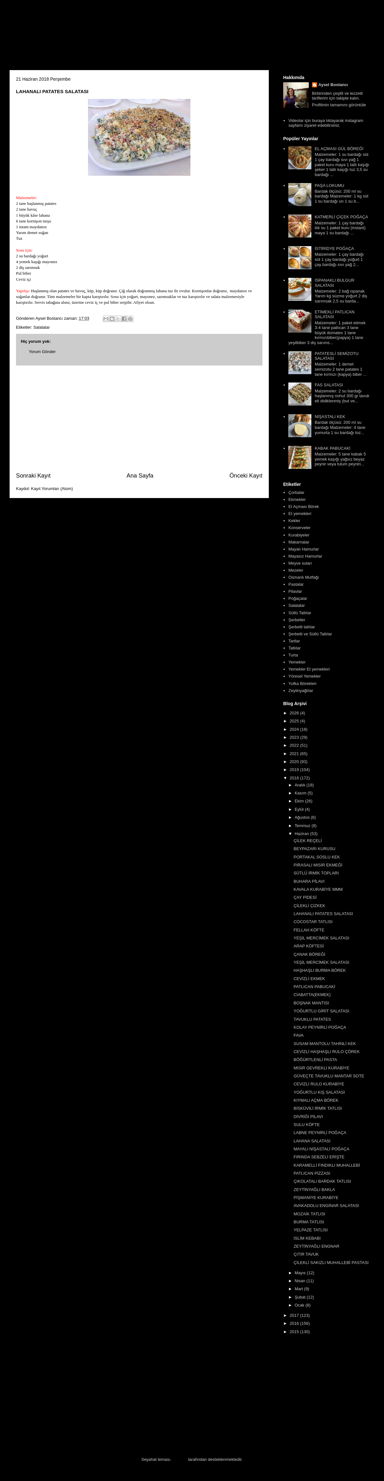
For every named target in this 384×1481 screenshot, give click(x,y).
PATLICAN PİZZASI (311, 1173)
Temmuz (303, 825)
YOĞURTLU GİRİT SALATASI (321, 1011)
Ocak (300, 1305)
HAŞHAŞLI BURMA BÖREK (319, 970)
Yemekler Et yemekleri (309, 669)
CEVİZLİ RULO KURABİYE (318, 1084)
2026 (295, 713)
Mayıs (301, 1272)
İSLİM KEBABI (307, 1238)
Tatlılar (294, 648)
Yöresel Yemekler (304, 676)
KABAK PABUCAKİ (332, 448)
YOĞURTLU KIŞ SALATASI (319, 1092)
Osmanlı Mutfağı (303, 577)
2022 (295, 745)
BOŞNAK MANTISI (311, 1003)
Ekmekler (297, 499)
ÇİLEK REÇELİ (307, 840)
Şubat (301, 1297)
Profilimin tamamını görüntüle (339, 104)
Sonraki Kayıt (33, 475)
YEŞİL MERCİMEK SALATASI (321, 938)
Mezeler (295, 570)
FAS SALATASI (329, 384)
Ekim (300, 801)
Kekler (294, 520)
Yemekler (297, 662)
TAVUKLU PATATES (312, 1019)
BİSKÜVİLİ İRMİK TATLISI (317, 1108)
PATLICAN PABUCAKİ (314, 986)
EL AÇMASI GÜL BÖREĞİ (339, 148)
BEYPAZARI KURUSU (314, 848)
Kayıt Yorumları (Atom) (52, 488)
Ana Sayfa (140, 475)
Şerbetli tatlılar (301, 626)
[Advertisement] (139, 418)
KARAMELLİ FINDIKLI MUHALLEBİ (326, 1165)
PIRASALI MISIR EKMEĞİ (317, 865)
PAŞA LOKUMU (329, 185)
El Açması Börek (303, 506)
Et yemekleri (299, 513)
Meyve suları (300, 563)
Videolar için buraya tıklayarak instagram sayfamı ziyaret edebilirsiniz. (325, 123)
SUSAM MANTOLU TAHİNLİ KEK (324, 1043)
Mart (299, 1288)
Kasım (301, 793)
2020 (295, 761)
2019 (295, 769)
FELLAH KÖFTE (308, 930)
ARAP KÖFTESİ (308, 946)
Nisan (301, 1280)
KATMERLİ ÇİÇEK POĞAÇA (341, 216)
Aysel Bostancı (333, 84)
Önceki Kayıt (245, 475)
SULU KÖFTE (306, 1124)
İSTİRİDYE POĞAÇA (334, 248)
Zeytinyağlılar (300, 690)
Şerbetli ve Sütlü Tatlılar (310, 634)
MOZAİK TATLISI (309, 1213)
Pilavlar (295, 591)
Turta (293, 655)
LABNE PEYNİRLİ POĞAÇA (319, 1132)
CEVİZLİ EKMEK (309, 978)
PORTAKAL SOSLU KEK (316, 857)
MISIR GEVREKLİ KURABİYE (321, 1068)
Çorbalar (296, 492)
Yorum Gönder (42, 351)
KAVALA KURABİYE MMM (317, 889)
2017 (295, 1315)
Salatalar (41, 327)
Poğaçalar (297, 598)
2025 (295, 721)
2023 (295, 737)
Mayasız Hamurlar (305, 556)
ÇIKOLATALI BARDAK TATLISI (322, 1181)
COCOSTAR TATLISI (312, 921)
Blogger (179, 1459)
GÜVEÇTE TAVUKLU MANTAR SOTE (328, 1076)
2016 (295, 1323)
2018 (295, 778)
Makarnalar (298, 542)
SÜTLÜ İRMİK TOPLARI (316, 873)
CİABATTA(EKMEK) (312, 994)
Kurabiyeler (298, 535)
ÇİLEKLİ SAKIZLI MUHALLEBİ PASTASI (330, 1262)
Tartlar (294, 641)
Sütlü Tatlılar (299, 612)
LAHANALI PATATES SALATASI (323, 913)
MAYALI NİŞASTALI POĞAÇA (321, 1149)
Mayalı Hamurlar (303, 549)
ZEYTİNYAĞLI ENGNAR (316, 1246)
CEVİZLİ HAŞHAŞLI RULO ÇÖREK (326, 1051)
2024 (295, 729)
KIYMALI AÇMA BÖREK (315, 1100)
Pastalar (296, 584)
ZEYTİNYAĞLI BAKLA (314, 1189)
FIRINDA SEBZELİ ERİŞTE (318, 1157)
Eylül (300, 809)
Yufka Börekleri (302, 683)
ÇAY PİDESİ (304, 897)
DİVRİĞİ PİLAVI (308, 1116)
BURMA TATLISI (308, 1221)
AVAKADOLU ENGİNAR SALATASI (326, 1205)
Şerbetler (296, 619)
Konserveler (299, 527)
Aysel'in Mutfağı (80, 37)
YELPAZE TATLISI (310, 1229)
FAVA (298, 1035)
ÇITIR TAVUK (306, 1254)
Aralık (301, 785)
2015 (295, 1331)
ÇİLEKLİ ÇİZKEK (309, 905)
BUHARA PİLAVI (308, 881)
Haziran (302, 833)
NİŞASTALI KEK (330, 416)
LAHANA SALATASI (311, 1141)
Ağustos (303, 817)
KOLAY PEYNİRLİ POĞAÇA (319, 1027)
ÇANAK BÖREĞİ (309, 954)
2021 (295, 753)
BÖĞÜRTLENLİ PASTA (315, 1059)
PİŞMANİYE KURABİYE (315, 1197)
